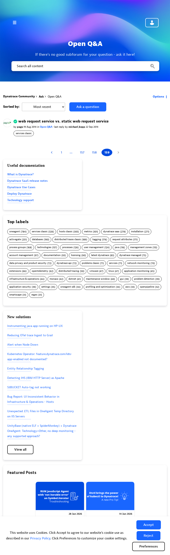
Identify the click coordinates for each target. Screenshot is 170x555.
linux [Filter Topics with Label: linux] (111, 271)
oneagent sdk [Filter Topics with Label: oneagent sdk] (67, 286)
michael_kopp (77, 127)
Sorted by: (11, 107)
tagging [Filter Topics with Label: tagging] (96, 239)
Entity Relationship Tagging (25, 368)
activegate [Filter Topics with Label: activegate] (15, 239)
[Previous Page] (52, 152)
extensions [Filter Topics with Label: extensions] (15, 271)
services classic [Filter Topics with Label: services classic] (40, 231)
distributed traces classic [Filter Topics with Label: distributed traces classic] (67, 239)
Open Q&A (46, 127)
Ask (41, 96)
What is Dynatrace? (20, 174)
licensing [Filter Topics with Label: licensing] (76, 255)
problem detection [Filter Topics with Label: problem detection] (144, 279)
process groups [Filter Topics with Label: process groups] (17, 247)
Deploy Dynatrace (19, 193)
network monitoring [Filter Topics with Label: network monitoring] (138, 263)
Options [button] (158, 96)
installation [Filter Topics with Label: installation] (137, 231)
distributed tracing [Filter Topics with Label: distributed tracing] (69, 271)
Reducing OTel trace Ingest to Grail (30, 335)
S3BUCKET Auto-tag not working (29, 387)
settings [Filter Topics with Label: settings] (45, 286)
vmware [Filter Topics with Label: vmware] (93, 271)
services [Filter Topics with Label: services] (113, 263)
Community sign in (152, 22)
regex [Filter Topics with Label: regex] (34, 294)
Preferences (148, 546)
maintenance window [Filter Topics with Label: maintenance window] (98, 279)
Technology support (20, 200)
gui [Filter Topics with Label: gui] (122, 279)
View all (20, 449)
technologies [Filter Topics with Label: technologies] (44, 247)
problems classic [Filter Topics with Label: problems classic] (90, 263)
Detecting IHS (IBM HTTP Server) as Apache (35, 378)
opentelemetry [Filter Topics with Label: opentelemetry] (40, 271)
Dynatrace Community (19, 96)
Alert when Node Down (22, 344)
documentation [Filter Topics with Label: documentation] (52, 255)
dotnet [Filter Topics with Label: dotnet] (72, 279)
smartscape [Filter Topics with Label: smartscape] (15, 294)
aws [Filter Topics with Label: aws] (127, 286)
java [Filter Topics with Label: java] (117, 247)
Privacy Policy (40, 538)
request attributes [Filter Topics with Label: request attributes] (122, 239)
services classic (24, 133)
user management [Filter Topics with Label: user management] (94, 247)
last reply (59, 127)
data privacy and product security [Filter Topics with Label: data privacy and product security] (27, 263)
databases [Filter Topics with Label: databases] (37, 239)
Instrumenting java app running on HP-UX (35, 326)
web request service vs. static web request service (63, 121)
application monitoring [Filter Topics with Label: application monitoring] (136, 271)
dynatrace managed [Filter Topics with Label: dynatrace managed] (130, 255)
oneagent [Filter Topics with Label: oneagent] (14, 231)
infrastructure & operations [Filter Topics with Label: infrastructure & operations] (24, 279)
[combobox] (85, 66)
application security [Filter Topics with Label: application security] (20, 286)
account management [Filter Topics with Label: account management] (21, 255)
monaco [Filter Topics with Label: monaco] (54, 279)
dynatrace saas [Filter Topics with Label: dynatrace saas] (111, 231)
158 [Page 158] (94, 152)
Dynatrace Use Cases (21, 187)
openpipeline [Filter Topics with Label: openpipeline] (147, 286)
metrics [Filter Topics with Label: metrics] (88, 231)
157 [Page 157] (82, 152)
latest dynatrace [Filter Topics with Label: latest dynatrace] (100, 255)
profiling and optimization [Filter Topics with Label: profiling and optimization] (100, 286)
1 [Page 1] (61, 152)
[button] (148, 524)
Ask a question (87, 107)
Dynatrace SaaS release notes (27, 181)
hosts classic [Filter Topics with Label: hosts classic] (65, 231)
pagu (20, 127)
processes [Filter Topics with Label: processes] (67, 247)
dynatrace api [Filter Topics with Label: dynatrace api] (64, 263)
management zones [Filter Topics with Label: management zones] (141, 247)
